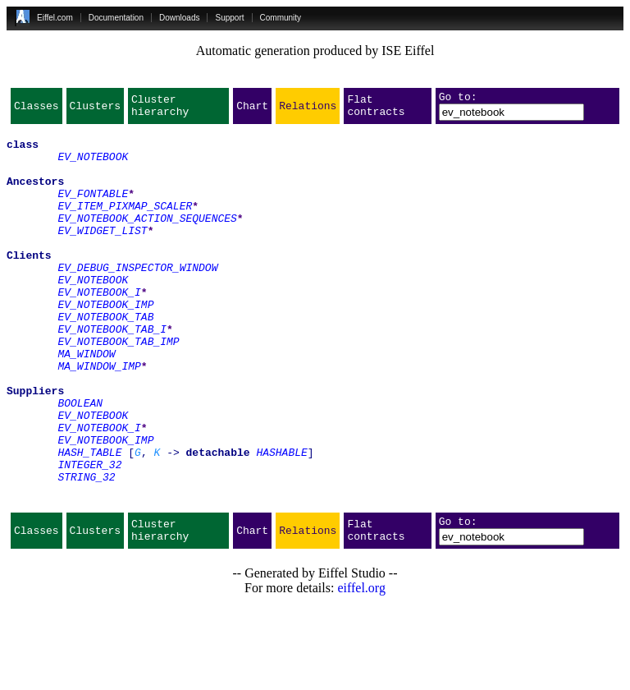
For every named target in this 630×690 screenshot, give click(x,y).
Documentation (116, 17)
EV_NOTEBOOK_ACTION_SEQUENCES (146, 239)
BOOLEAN (80, 461)
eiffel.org (361, 669)
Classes (36, 110)
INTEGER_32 (89, 535)
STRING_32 (86, 550)
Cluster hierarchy (160, 110)
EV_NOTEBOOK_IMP (105, 343)
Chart (252, 110)
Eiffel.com (55, 17)
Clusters (95, 110)
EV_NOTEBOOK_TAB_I (112, 373)
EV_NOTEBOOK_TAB (105, 358)
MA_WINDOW (86, 402)
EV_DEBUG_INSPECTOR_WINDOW (137, 299)
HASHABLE (281, 520)
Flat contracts (375, 110)
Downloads (179, 17)
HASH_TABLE (89, 520)
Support (229, 17)
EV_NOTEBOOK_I (98, 328)
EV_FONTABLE (92, 210)
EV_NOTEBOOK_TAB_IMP (118, 387)
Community (281, 17)
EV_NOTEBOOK (92, 166)
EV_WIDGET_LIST (102, 254)
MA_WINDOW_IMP (98, 417)
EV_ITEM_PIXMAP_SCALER (124, 225)
